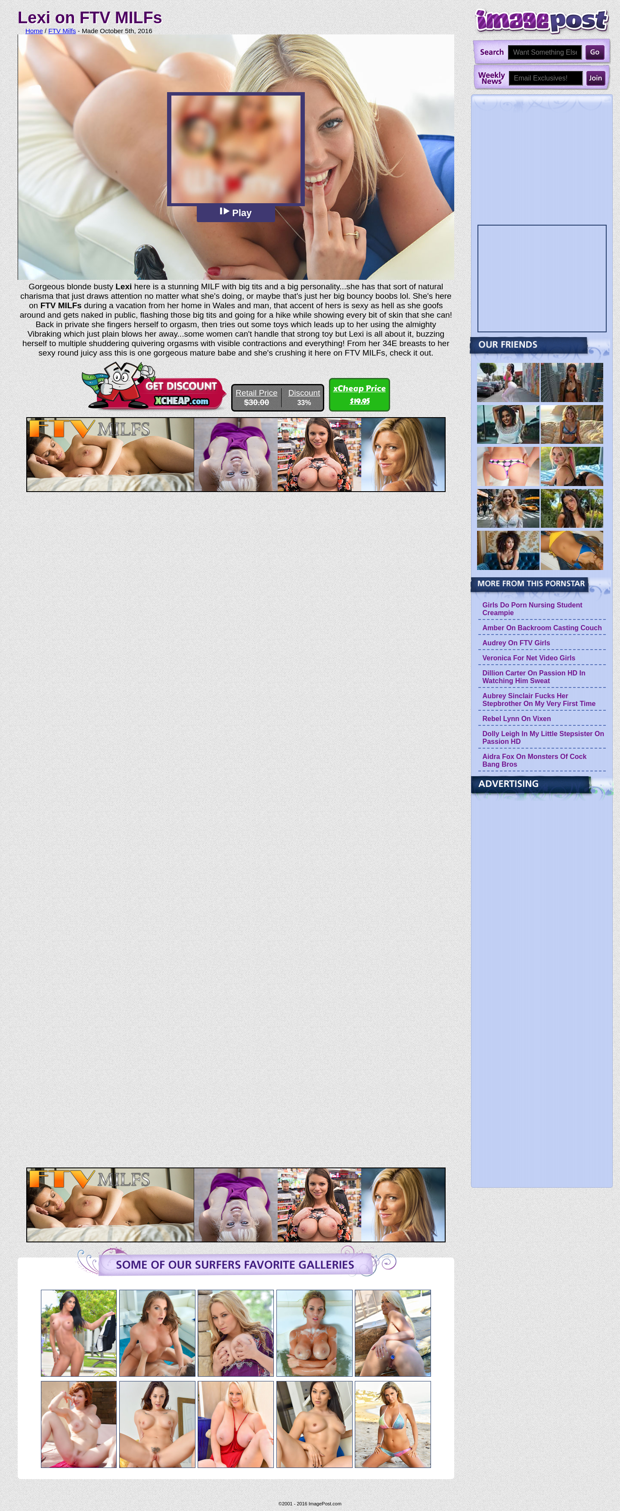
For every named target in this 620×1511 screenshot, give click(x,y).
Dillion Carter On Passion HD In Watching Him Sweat (534, 676)
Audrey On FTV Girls (516, 643)
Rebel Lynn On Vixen (517, 718)
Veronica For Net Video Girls (529, 658)
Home (34, 30)
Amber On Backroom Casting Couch (542, 628)
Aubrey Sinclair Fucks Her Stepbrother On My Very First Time (539, 699)
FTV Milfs (62, 30)
